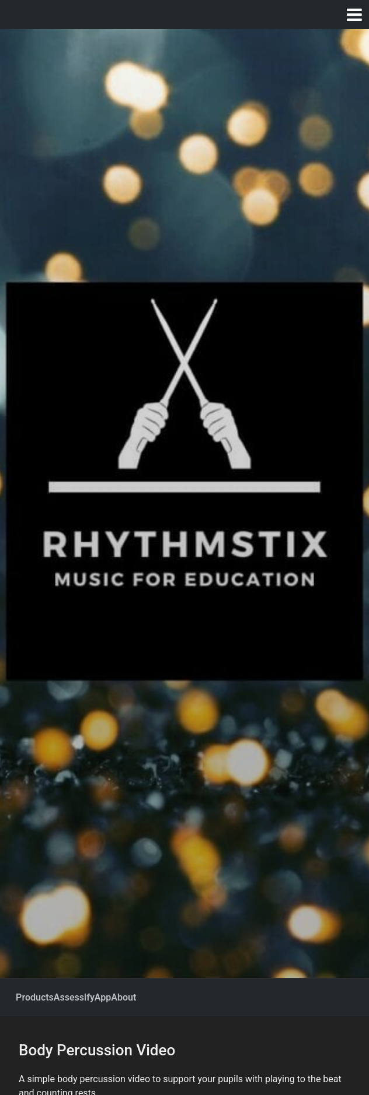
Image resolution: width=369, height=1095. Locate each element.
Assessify (74, 997)
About (123, 997)
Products (35, 997)
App (103, 997)
